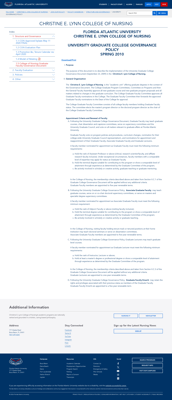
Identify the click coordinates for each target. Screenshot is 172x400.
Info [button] (94, 359)
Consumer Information (109, 394)
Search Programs (147, 360)
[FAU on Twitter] (118, 367)
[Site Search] (141, 13)
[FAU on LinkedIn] (118, 378)
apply (148, 4)
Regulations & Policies (92, 394)
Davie (42, 369)
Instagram (68, 340)
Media (95, 374)
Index (12, 31)
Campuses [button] (43, 359)
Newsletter (151, 316)
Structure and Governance (98, 12)
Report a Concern (73, 374)
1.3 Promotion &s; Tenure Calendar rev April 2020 (35, 53)
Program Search (72, 369)
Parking (69, 372)
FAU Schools (97, 372)
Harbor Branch (45, 374)
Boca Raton (44, 364)
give (164, 4)
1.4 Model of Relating (28, 59)
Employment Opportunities (76, 366)
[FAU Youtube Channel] (118, 371)
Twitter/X (68, 333)
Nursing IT (125, 316)
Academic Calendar (73, 364)
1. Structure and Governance (27, 36)
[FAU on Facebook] (118, 363)
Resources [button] (70, 359)
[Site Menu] (162, 13)
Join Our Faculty (57, 12)
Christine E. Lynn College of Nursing (32, 12)
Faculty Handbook (75, 12)
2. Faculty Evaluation (23, 70)
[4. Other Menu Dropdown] (53, 79)
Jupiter (42, 377)
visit (157, 4)
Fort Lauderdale (45, 372)
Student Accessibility (143, 394)
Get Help (123, 394)
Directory (96, 366)
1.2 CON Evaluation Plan (28, 47)
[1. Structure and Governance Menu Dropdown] (53, 36)
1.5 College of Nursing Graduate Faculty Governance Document (32, 64)
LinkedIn (68, 346)
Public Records (157, 394)
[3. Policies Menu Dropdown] (53, 75)
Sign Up (138, 331)
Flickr (66, 343)
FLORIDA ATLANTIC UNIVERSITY (31, 4)
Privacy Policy (78, 394)
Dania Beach (44, 366)
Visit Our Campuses (147, 371)
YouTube (68, 336)
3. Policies (17, 74)
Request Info (147, 365)
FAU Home (10, 12)
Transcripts (70, 377)
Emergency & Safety (100, 369)
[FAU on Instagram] (118, 375)
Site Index (130, 394)
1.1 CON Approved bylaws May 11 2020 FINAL (33, 42)
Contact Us (97, 364)
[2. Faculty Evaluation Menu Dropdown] (53, 70)
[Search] (154, 13)
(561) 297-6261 (14, 335)
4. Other (17, 79)
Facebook (68, 330)
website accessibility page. (116, 385)
